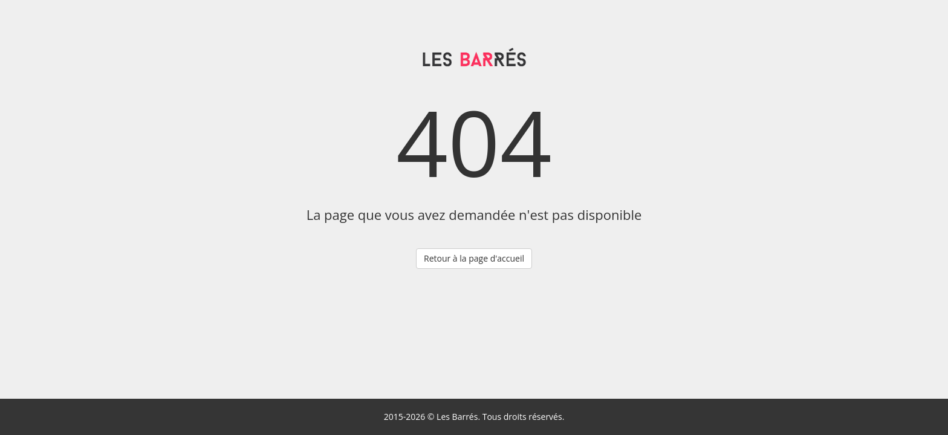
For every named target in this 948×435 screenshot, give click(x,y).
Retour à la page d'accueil (474, 258)
